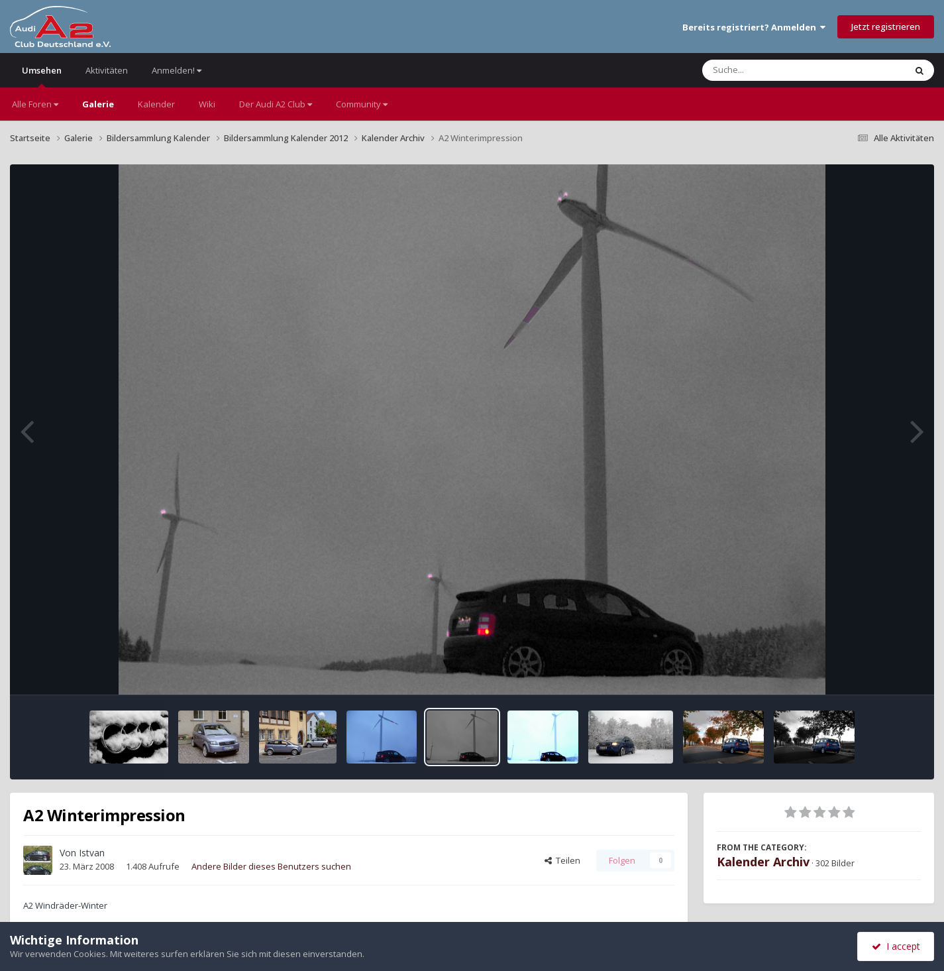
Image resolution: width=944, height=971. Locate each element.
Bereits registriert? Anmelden (753, 27)
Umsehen (42, 75)
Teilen (562, 860)
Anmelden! (176, 70)
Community (362, 104)
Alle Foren (35, 104)
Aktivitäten (106, 70)
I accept (896, 946)
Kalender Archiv (763, 862)
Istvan (92, 852)
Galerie (98, 104)
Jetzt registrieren (885, 26)
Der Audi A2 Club (275, 104)
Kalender (156, 104)
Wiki (207, 104)
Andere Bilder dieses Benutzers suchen (271, 866)
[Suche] (776, 70)
